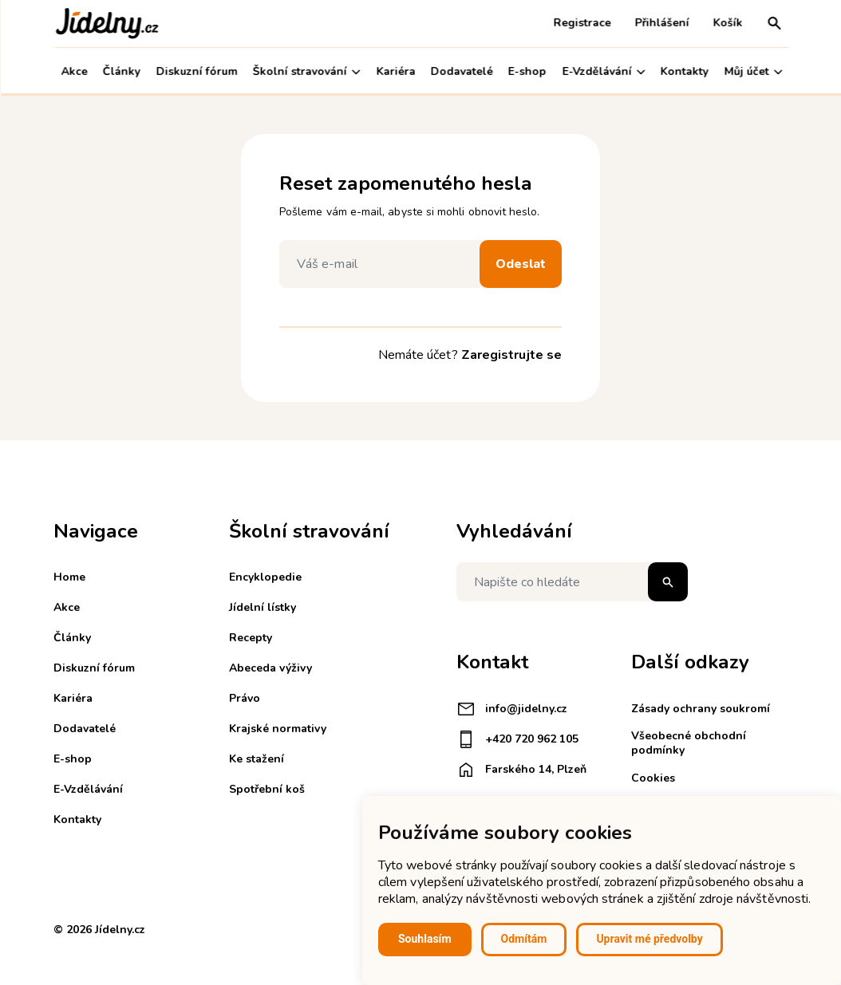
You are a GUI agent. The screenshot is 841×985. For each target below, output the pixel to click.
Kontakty (684, 71)
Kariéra (394, 71)
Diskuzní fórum (195, 71)
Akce (73, 71)
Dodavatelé (460, 71)
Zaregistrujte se (511, 355)
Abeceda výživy (270, 668)
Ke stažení (256, 758)
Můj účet (752, 71)
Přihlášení (661, 22)
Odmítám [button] (524, 938)
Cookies (653, 778)
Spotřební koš (267, 789)
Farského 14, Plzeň (521, 769)
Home (69, 577)
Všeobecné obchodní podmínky (688, 743)
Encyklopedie (265, 577)
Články (120, 71)
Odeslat (521, 264)
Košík (726, 22)
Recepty (250, 637)
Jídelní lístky (262, 607)
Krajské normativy (277, 728)
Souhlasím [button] (425, 938)
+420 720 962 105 (517, 739)
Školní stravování (305, 71)
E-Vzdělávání (602, 71)
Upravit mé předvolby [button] (649, 938)
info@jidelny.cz (511, 709)
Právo (244, 698)
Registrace (581, 22)
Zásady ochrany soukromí (700, 708)
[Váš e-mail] (383, 264)
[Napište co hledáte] (572, 581)
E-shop (526, 71)
